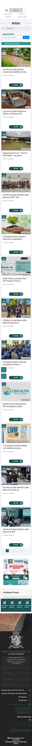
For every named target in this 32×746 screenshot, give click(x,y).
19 (21, 551)
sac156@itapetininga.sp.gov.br (18, 704)
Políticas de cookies (25, 725)
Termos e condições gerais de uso (20, 723)
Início (4, 28)
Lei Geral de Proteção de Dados (20, 730)
